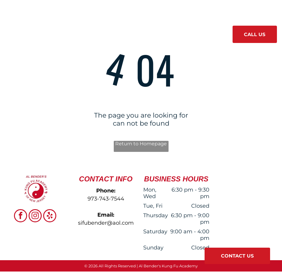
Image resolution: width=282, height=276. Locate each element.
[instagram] (35, 216)
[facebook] (20, 216)
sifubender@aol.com (106, 223)
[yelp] (49, 216)
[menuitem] (77, 32)
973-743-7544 (106, 198)
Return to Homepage (141, 144)
